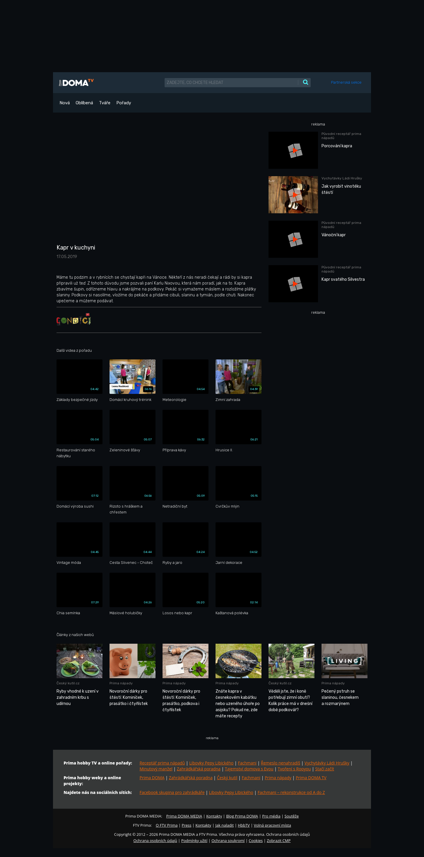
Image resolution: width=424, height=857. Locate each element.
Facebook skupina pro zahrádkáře (172, 792)
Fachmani (247, 763)
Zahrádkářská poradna (199, 769)
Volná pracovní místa (272, 825)
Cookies (256, 840)
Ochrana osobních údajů (155, 840)
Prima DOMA (152, 777)
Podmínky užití (194, 840)
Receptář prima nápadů (162, 763)
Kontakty (214, 816)
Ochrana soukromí (228, 840)
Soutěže (291, 816)
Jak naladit (224, 825)
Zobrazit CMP (279, 840)
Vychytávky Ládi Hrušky (326, 763)
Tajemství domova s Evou (249, 769)
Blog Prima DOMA (242, 816)
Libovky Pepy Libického (211, 763)
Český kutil (227, 777)
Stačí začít (324, 769)
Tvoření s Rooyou (294, 769)
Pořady (123, 102)
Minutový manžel (156, 769)
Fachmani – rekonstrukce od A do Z (291, 792)
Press (186, 825)
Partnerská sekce (346, 82)
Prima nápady (278, 777)
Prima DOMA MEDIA (184, 816)
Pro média (271, 816)
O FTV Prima (167, 825)
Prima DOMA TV (311, 777)
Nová (64, 102)
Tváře (104, 102)
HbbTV (244, 825)
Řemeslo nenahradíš (280, 763)
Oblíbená (84, 102)
